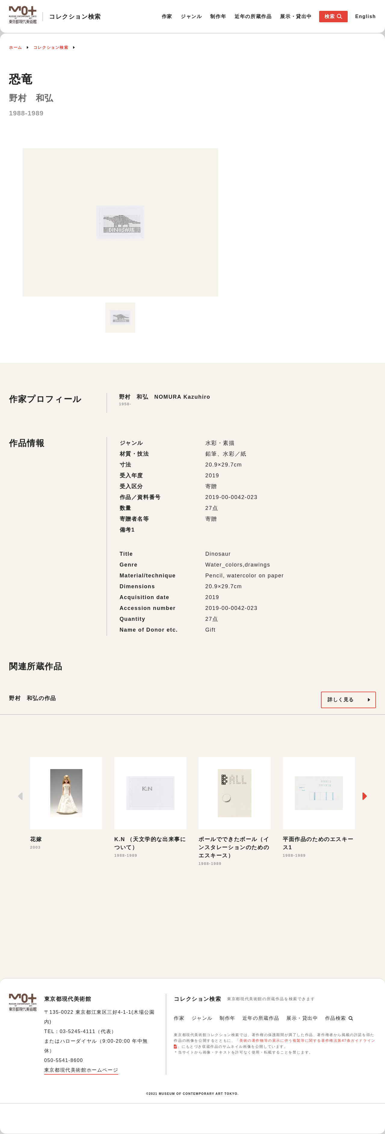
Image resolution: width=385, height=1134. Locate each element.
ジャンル (191, 16)
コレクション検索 (51, 47)
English (365, 16)
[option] (120, 222)
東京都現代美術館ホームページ (81, 1070)
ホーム (15, 47)
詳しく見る (341, 699)
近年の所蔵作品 (253, 16)
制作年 (218, 16)
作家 (167, 16)
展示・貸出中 (296, 16)
